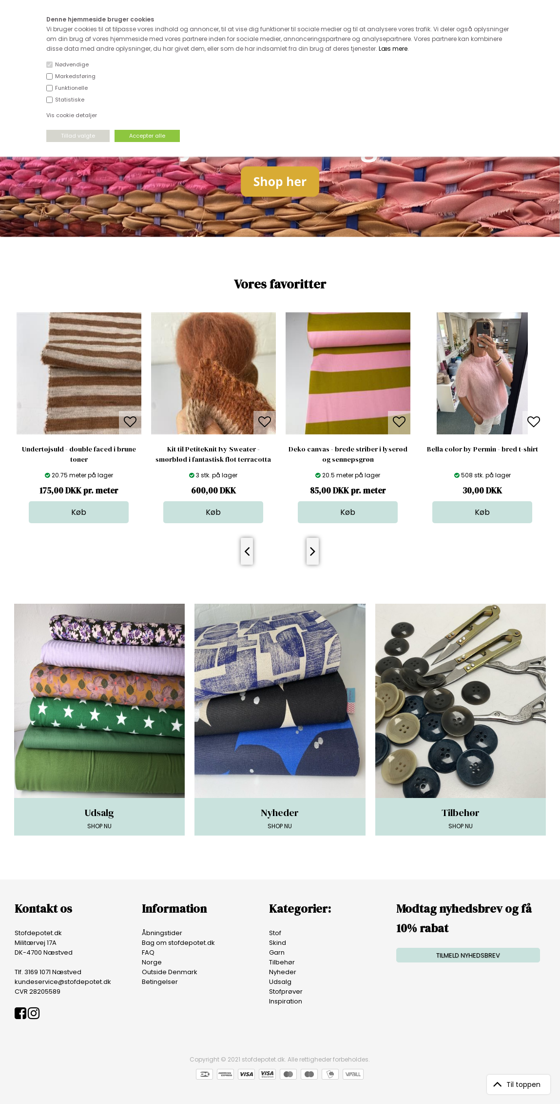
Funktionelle (71, 88)
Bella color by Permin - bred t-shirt (482, 449)
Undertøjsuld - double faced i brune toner (79, 454)
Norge (152, 962)
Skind (277, 942)
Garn (277, 952)
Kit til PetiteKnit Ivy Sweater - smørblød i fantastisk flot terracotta (213, 454)
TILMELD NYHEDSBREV (468, 955)
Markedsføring (75, 76)
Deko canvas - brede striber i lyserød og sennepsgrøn (348, 454)
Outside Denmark (169, 972)
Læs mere (393, 48)
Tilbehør (282, 962)
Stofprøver (286, 991)
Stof (275, 933)
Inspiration (285, 1001)
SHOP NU (99, 818)
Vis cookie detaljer (71, 115)
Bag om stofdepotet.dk (178, 942)
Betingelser (160, 981)
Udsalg (280, 981)
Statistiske (69, 99)
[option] (79, 418)
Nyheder (282, 972)
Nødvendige (72, 64)
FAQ (148, 952)
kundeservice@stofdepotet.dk (63, 981)
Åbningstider (162, 933)
